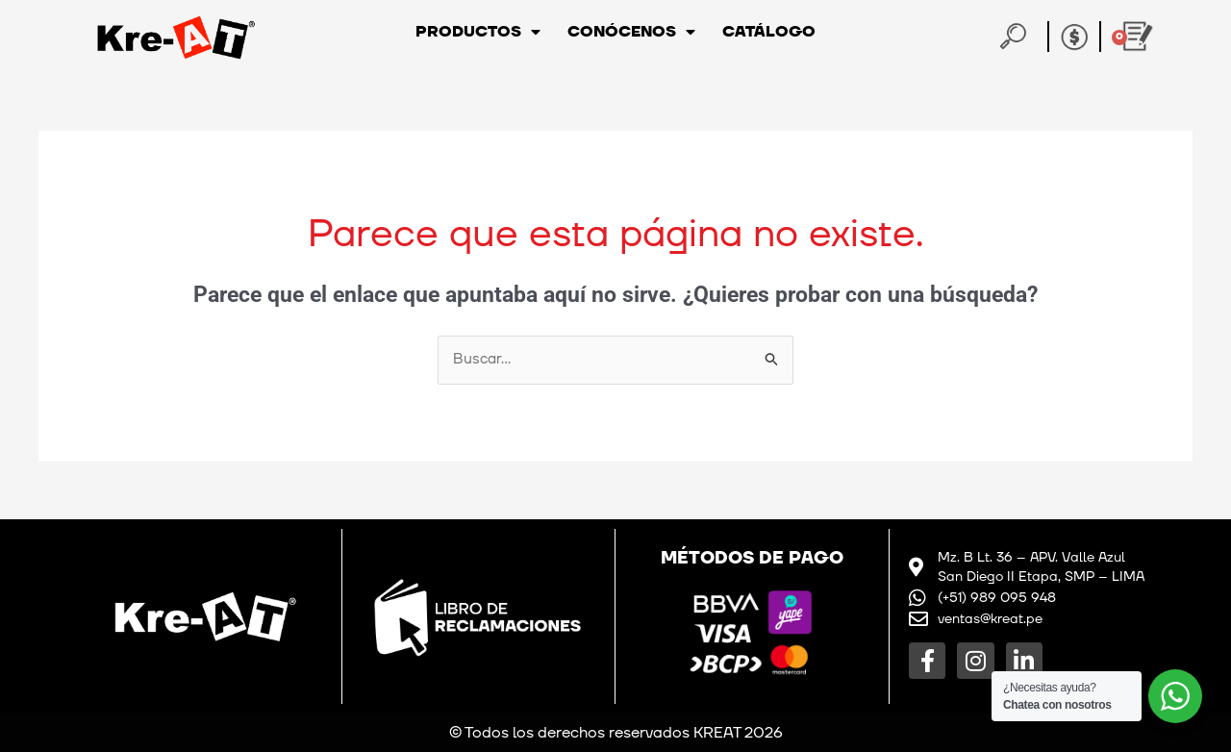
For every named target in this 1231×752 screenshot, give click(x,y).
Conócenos (631, 31)
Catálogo (769, 31)
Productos (477, 31)
